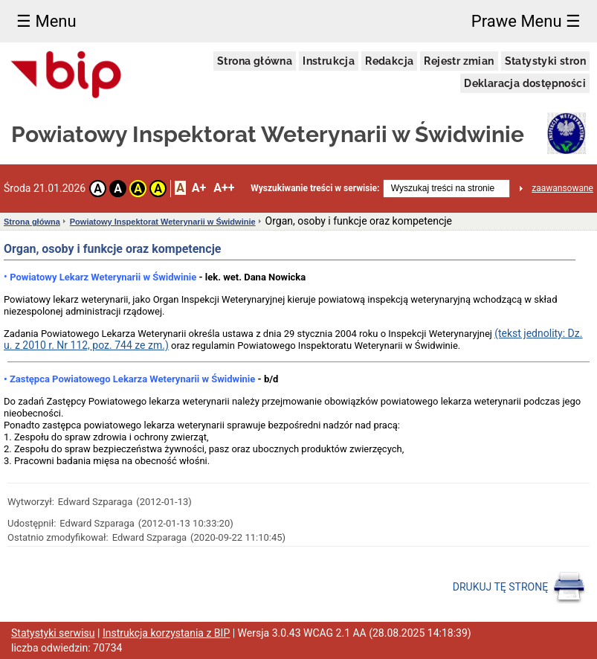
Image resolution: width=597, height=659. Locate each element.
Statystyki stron (545, 61)
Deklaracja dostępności (525, 83)
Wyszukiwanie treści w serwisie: (315, 188)
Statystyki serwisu (53, 633)
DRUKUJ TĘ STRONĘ (519, 587)
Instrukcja (329, 61)
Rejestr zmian (459, 61)
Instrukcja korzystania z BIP (166, 633)
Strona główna (254, 61)
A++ (223, 188)
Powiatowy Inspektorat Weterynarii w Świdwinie (163, 221)
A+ (199, 188)
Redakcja (389, 61)
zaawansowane (562, 188)
